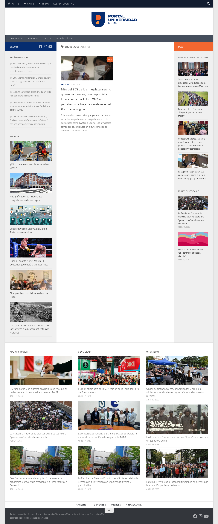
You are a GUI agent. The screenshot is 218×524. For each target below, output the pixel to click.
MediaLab (47, 38)
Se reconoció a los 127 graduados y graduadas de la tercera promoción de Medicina (193, 83)
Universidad (32, 38)
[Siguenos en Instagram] (45, 46)
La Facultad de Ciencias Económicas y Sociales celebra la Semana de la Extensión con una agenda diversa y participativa (29, 120)
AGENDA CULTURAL (63, 3)
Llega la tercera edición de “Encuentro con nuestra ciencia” (190, 253)
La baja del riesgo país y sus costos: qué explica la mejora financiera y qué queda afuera (192, 175)
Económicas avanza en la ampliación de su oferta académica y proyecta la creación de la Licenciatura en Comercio (38, 482)
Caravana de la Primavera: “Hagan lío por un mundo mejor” (190, 112)
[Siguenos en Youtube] (50, 46)
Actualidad (15, 38)
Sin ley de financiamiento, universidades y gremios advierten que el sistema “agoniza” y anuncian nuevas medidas (175, 392)
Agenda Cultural (64, 38)
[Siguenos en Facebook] (40, 46)
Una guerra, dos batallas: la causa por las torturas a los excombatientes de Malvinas (30, 329)
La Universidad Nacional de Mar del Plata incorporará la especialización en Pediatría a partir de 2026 (30, 106)
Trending (65, 84)
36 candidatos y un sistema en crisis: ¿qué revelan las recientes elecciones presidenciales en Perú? (30, 67)
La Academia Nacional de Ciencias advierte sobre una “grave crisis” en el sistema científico (31, 81)
